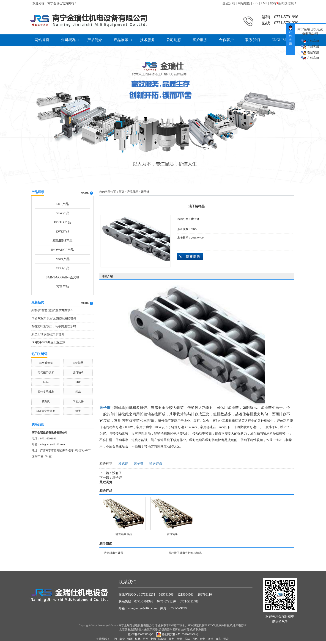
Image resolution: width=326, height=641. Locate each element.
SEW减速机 (46, 362)
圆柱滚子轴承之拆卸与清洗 (185, 553)
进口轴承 (78, 372)
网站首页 (42, 40)
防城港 (162, 639)
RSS (255, 3)
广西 (114, 639)
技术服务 (147, 40)
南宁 (122, 639)
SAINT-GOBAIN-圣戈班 (62, 277)
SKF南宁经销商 (45, 411)
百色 (195, 639)
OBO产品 (62, 268)
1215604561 (186, 594)
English (279, 40)
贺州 (202, 639)
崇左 (226, 639)
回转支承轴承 (46, 391)
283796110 (204, 594)
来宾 (218, 639)
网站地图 (244, 3)
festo (45, 382)
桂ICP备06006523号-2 (141, 634)
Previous (15, 113)
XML (264, 3)
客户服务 (200, 40)
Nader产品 (62, 259)
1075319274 (147, 594)
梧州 (145, 639)
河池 (210, 639)
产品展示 (121, 40)
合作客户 (226, 40)
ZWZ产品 (62, 231)
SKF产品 (62, 204)
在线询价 (190, 256)
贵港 (179, 639)
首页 (121, 191)
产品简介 (94, 40)
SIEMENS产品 (62, 240)
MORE (87, 193)
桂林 (137, 639)
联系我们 (252, 40)
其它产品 (62, 286)
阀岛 (78, 391)
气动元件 (78, 401)
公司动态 (173, 40)
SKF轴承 (78, 362)
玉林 (187, 639)
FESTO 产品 (62, 222)
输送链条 (155, 463)
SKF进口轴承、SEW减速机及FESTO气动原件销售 (199, 625)
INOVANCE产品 (62, 250)
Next (311, 113)
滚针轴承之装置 (113, 553)
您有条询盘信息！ (283, 3)
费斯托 (46, 401)
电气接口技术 (46, 372)
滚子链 (145, 191)
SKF (78, 382)
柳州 (130, 639)
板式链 (123, 463)
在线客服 (310, 41)
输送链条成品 (123, 534)
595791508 (166, 594)
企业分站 (228, 3)
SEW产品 (62, 213)
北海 (153, 639)
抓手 (78, 411)
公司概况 (68, 40)
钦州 (171, 639)
